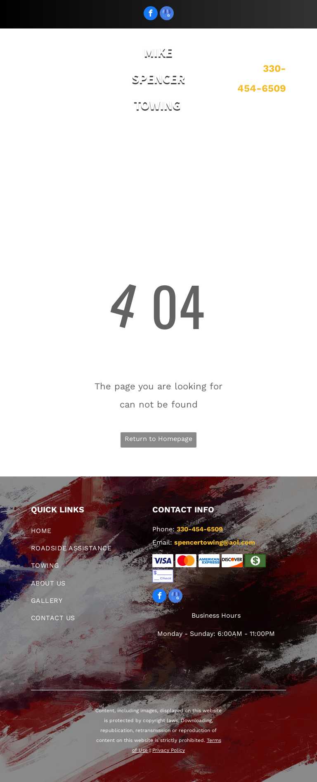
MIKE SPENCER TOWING (158, 78)
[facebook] (151, 14)
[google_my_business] (167, 14)
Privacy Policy (168, 750)
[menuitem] (45, 146)
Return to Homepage (158, 439)
